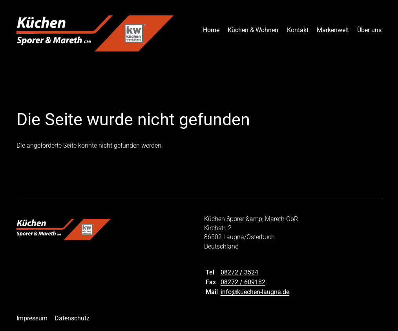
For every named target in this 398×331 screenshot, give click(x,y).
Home (211, 30)
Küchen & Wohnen (253, 30)
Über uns (369, 30)
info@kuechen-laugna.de (255, 292)
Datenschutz (72, 318)
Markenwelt (333, 30)
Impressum (31, 318)
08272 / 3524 (239, 272)
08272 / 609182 (243, 282)
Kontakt (298, 30)
